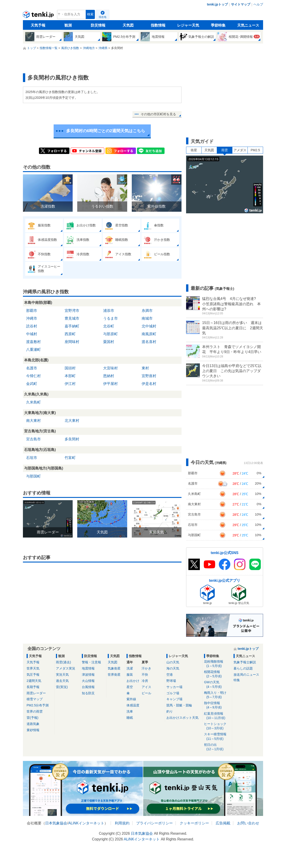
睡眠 (129, 717)
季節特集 (218, 25)
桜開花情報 (217, 674)
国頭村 (70, 368)
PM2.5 (255, 150)
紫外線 (131, 699)
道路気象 (33, 724)
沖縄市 (31, 318)
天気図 (128, 25)
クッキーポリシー (194, 823)
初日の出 (217, 747)
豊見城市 (72, 318)
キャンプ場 (174, 699)
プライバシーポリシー (154, 823)
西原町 (70, 334)
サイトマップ (240, 4)
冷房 (145, 681)
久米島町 (33, 402)
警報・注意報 (91, 662)
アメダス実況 (65, 668)
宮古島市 (33, 439)
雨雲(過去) (63, 662)
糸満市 (147, 311)
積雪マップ (35, 699)
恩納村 (108, 376)
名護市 (31, 368)
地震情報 (88, 668)
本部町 (70, 376)
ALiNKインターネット (86, 823)
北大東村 (72, 421)
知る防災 (88, 693)
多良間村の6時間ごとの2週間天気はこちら (105, 131)
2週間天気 (34, 681)
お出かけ (132, 681)
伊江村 (70, 384)
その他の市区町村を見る (158, 114)
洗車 (129, 711)
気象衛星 (114, 668)
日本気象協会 (56, 823)
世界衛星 (114, 674)
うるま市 (110, 318)
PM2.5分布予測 (38, 705)
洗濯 (129, 668)
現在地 (102, 17)
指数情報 (158, 25)
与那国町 (33, 476)
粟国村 (108, 342)
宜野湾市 (72, 311)
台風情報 (88, 687)
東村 (145, 368)
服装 (129, 674)
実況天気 (62, 674)
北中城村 (149, 326)
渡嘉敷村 (33, 342)
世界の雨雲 (35, 711)
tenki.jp (39, 15)
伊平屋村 (110, 384)
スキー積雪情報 (217, 736)
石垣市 (31, 458)
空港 (169, 674)
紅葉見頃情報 (217, 716)
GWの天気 (217, 684)
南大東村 (33, 421)
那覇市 (31, 311)
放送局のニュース (246, 674)
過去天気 (62, 681)
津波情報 (88, 674)
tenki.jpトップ (217, 4)
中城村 (31, 334)
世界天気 (33, 668)
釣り (169, 711)
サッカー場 (174, 687)
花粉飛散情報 (217, 664)
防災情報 (98, 25)
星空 (129, 687)
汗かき (146, 668)
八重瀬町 (33, 349)
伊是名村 (149, 384)
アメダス (240, 150)
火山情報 (88, 681)
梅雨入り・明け (217, 695)
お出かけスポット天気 (182, 717)
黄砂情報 (33, 730)
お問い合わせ (248, 823)
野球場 (171, 681)
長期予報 (33, 687)
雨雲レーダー (36, 693)
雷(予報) (32, 717)
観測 (68, 25)
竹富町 (70, 458)
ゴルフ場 (172, 693)
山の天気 (172, 662)
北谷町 (108, 326)
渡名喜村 (149, 342)
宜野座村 (149, 376)
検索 (90, 14)
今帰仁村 (33, 376)
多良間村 (72, 439)
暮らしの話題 (243, 668)
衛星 (194, 150)
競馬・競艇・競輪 (179, 705)
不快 (145, 674)
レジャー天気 (188, 25)
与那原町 (110, 334)
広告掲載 (223, 823)
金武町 (31, 384)
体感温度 (132, 705)
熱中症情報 (217, 705)
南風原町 (149, 334)
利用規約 (122, 823)
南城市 (147, 318)
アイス (146, 687)
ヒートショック (217, 726)
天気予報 (38, 25)
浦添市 (108, 311)
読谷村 (31, 326)
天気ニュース (248, 25)
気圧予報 (33, 674)
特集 (237, 680)
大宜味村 (110, 368)
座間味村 (72, 342)
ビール (146, 693)
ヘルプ (258, 4)
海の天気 (172, 668)
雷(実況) (62, 687)
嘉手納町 (72, 326)
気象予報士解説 (245, 662)
